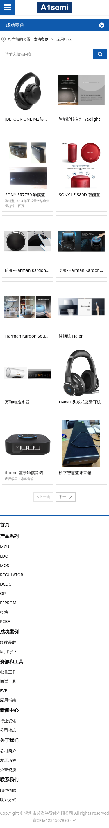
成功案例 (41, 39)
